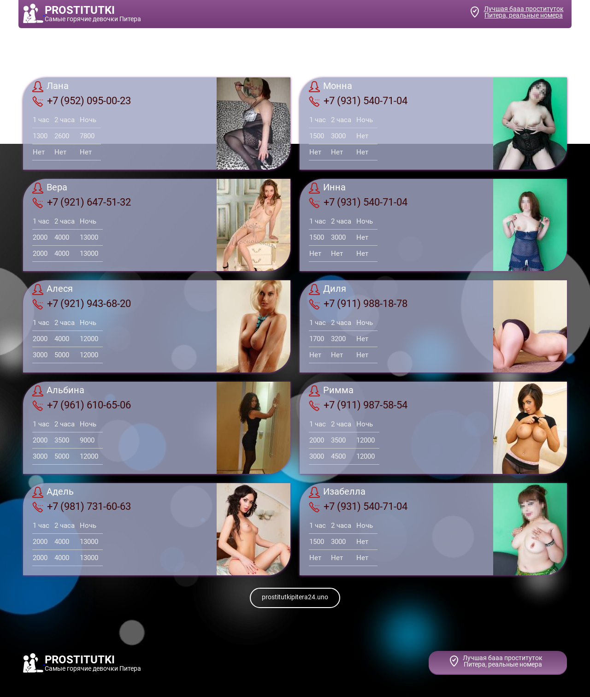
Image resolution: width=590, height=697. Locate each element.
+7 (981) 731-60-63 (81, 507)
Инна (327, 188)
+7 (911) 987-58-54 (358, 405)
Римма (331, 390)
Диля (327, 289)
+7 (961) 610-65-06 (81, 405)
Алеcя (52, 289)
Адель (53, 492)
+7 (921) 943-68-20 (81, 304)
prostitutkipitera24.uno (295, 597)
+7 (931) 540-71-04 (358, 101)
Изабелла (337, 492)
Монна (330, 86)
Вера (49, 188)
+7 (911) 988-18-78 (358, 304)
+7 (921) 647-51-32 (81, 202)
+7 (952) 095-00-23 (81, 101)
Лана (50, 86)
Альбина (58, 390)
